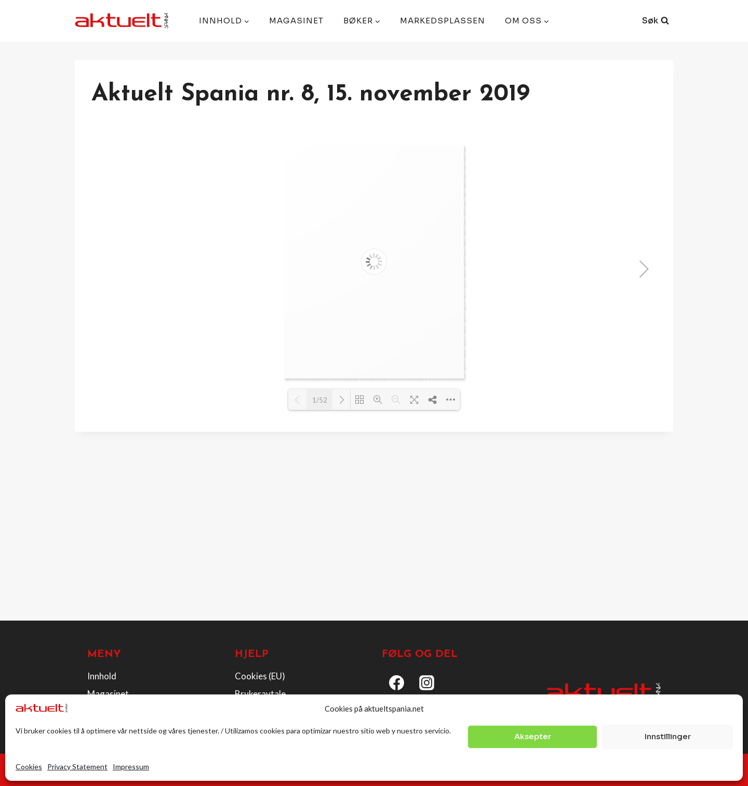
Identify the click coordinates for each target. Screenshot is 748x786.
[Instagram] (427, 682)
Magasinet (296, 20)
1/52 (319, 400)
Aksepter (532, 736)
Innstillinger (668, 736)
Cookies (29, 766)
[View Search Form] (655, 21)
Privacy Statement (77, 766)
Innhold (101, 676)
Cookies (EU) (260, 676)
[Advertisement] (374, 535)
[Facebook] (397, 682)
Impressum (131, 766)
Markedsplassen (442, 20)
